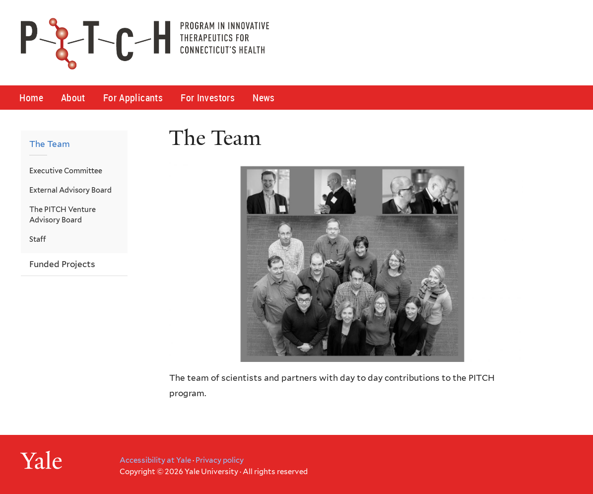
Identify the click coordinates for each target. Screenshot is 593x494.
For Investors (208, 97)
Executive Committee (65, 170)
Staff (37, 239)
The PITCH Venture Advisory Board (62, 214)
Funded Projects (62, 264)
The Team (49, 144)
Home (31, 97)
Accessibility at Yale (155, 460)
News (264, 97)
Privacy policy (220, 460)
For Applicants (133, 97)
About (73, 97)
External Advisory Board (70, 190)
